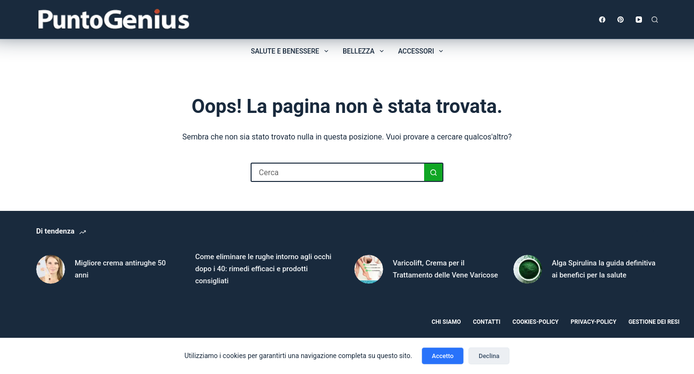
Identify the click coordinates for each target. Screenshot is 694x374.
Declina (489, 356)
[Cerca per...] (337, 172)
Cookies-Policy (535, 322)
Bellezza (365, 51)
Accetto (443, 356)
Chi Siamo (446, 322)
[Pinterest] (620, 19)
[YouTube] (639, 19)
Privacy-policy (593, 322)
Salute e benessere (291, 51)
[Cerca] (655, 19)
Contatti (486, 322)
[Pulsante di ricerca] (433, 172)
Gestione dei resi (654, 322)
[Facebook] (602, 19)
